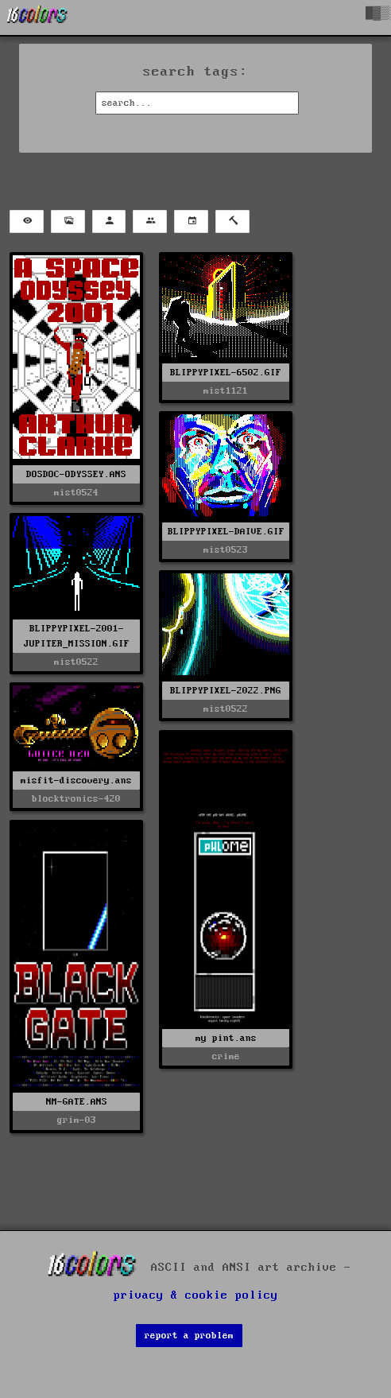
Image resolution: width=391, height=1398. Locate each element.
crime (226, 1056)
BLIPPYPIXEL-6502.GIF (225, 372)
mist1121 (225, 391)
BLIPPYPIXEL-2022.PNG (225, 690)
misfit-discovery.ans (76, 780)
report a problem (189, 1335)
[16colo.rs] (37, 17)
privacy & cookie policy (196, 1295)
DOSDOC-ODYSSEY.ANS (76, 474)
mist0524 (76, 492)
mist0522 (76, 662)
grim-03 (76, 1120)
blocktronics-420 (76, 799)
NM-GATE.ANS (76, 1102)
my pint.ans (226, 1038)
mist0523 (225, 550)
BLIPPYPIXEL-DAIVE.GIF (226, 531)
